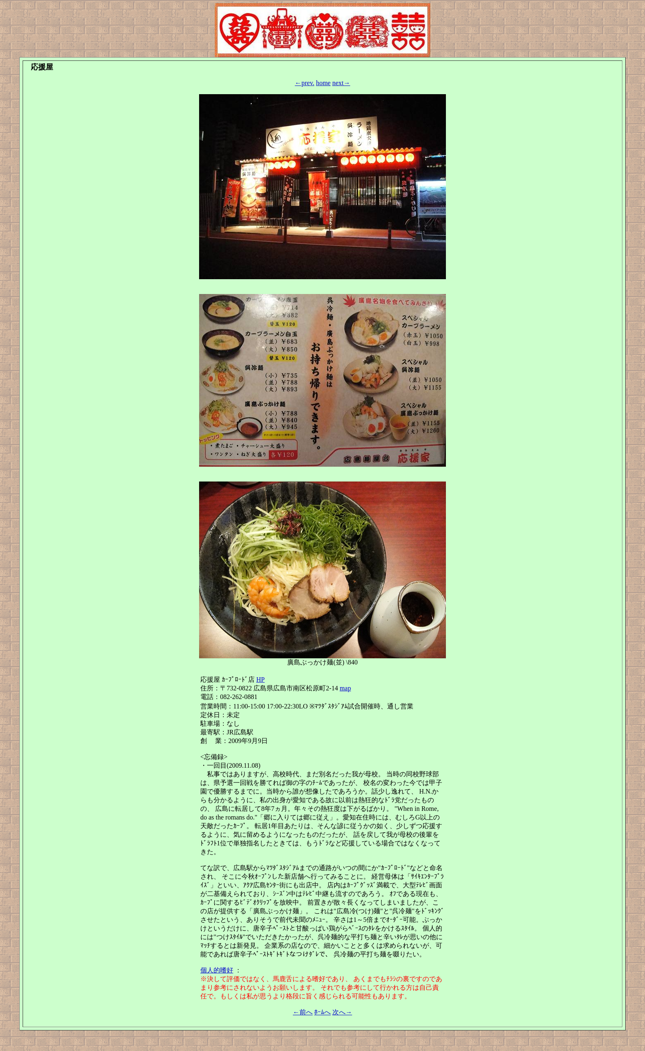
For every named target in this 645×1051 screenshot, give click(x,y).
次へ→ (342, 1012)
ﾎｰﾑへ (322, 1012)
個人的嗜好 (216, 970)
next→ (341, 82)
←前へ (303, 1012)
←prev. (304, 82)
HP (260, 679)
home (323, 82)
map (345, 688)
